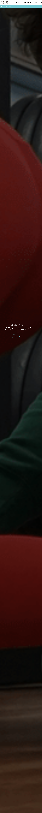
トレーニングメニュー (27, 2)
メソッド (17, 2)
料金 (36, 2)
